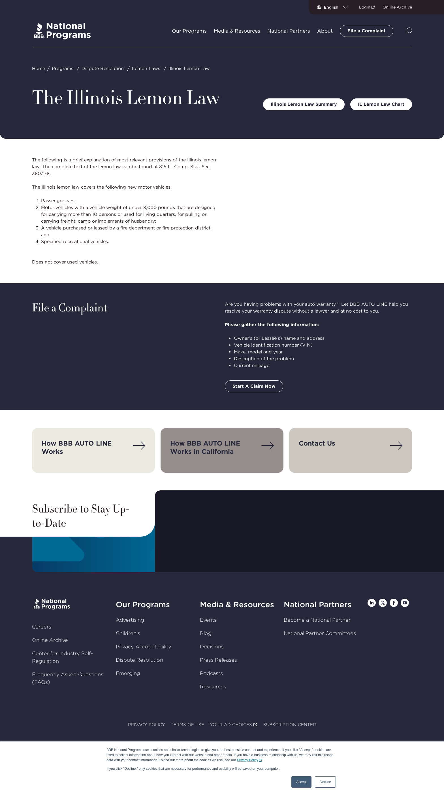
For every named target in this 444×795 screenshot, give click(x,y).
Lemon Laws (146, 68)
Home (38, 68)
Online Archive (397, 7)
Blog (206, 633)
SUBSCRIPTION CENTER (289, 724)
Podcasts (211, 673)
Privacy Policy (247, 760)
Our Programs (143, 604)
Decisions (212, 647)
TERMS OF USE (187, 724)
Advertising (130, 620)
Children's (128, 633)
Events (208, 620)
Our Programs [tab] (189, 31)
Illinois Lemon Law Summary (304, 104)
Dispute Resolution (103, 68)
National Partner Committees (320, 633)
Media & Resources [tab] (237, 31)
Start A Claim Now (254, 386)
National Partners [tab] (288, 31)
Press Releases (218, 660)
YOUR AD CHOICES (231, 724)
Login (364, 7)
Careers (41, 627)
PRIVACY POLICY (146, 724)
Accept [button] (301, 782)
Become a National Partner (317, 620)
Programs (62, 68)
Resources (213, 686)
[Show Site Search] (409, 31)
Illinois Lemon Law (189, 68)
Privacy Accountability (143, 647)
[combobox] (338, 7)
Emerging (128, 673)
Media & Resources (237, 604)
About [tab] (325, 31)
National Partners (317, 604)
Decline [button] (325, 782)
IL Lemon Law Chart (381, 104)
